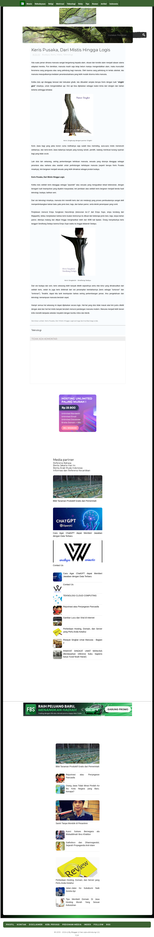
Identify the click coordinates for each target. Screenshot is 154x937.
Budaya (46, 54)
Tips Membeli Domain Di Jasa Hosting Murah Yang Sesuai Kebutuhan (82, 902)
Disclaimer (36, 924)
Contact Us (58, 565)
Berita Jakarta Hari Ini (64, 465)
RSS (108, 924)
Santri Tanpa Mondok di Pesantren (72, 823)
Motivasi (60, 4)
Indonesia (113, 4)
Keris (53, 54)
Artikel (104, 4)
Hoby (80, 4)
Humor (95, 4)
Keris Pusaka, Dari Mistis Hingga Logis (48, 177)
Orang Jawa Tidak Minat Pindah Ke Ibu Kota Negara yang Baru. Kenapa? (82, 788)
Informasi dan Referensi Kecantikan (71, 470)
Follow (99, 924)
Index (87, 924)
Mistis (59, 54)
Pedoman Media (71, 924)
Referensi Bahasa (62, 463)
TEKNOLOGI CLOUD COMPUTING (80, 595)
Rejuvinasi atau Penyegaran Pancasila (81, 606)
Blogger (74, 932)
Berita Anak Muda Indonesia (67, 468)
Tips (87, 4)
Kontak (21, 924)
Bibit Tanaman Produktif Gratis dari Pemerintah (75, 501)
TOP (77, 935)
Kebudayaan (40, 4)
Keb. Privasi (52, 924)
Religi (50, 4)
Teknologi (71, 4)
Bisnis (29, 4)
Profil (10, 924)
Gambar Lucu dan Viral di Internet (79, 617)
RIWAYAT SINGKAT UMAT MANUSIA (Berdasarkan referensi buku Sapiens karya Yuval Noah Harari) (82, 654)
